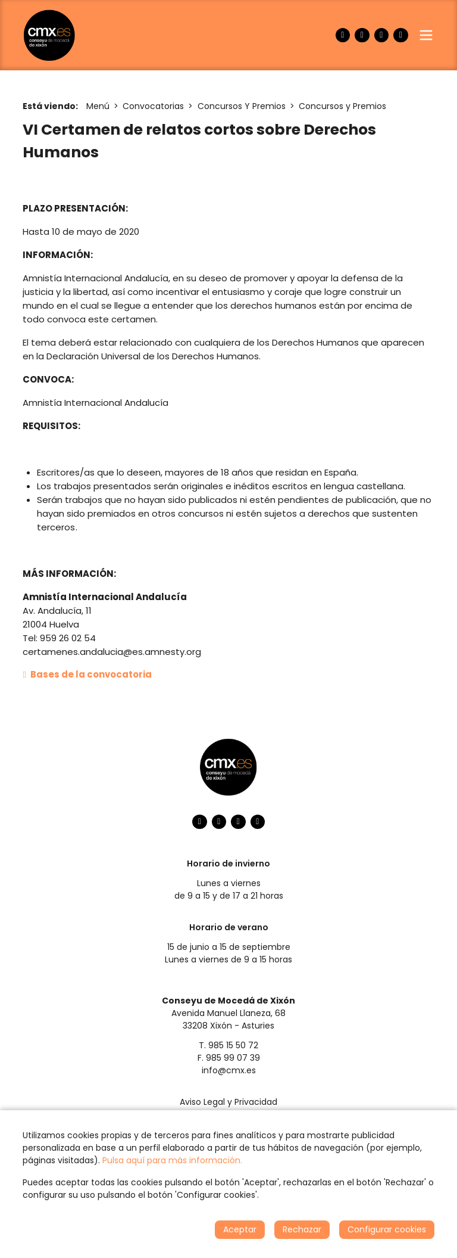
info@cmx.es (229, 1070)
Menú (97, 106)
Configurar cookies (387, 1229)
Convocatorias (153, 106)
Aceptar (239, 1229)
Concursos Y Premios (242, 106)
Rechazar (302, 1229)
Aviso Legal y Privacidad (228, 1102)
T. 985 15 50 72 (228, 1045)
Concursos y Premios (342, 106)
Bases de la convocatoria (87, 674)
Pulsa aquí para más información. (172, 1160)
